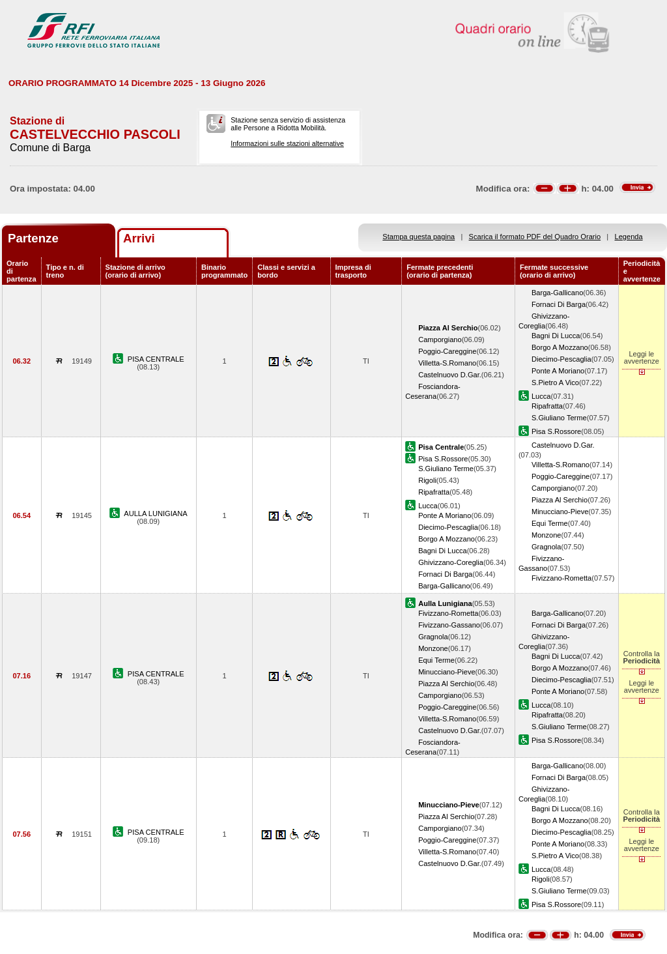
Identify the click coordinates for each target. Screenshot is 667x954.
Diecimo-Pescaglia (561, 359)
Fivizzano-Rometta (561, 578)
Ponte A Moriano (558, 371)
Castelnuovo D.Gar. (449, 375)
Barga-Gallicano (557, 292)
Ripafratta (547, 406)
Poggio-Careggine (447, 351)
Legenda (629, 236)
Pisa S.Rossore (556, 431)
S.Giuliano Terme (559, 418)
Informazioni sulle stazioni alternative (287, 143)
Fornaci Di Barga (559, 304)
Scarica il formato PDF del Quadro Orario (535, 236)
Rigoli (427, 480)
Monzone (546, 535)
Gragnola (546, 547)
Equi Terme (550, 523)
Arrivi (139, 238)
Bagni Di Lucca (556, 336)
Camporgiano (440, 339)
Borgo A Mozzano (560, 347)
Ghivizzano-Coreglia (450, 562)
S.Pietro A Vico (555, 382)
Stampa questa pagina (418, 236)
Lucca (541, 396)
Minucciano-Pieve (560, 511)
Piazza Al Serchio (560, 500)
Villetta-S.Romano (447, 363)
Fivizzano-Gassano (449, 625)
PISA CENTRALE (156, 359)
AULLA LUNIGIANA (155, 513)
